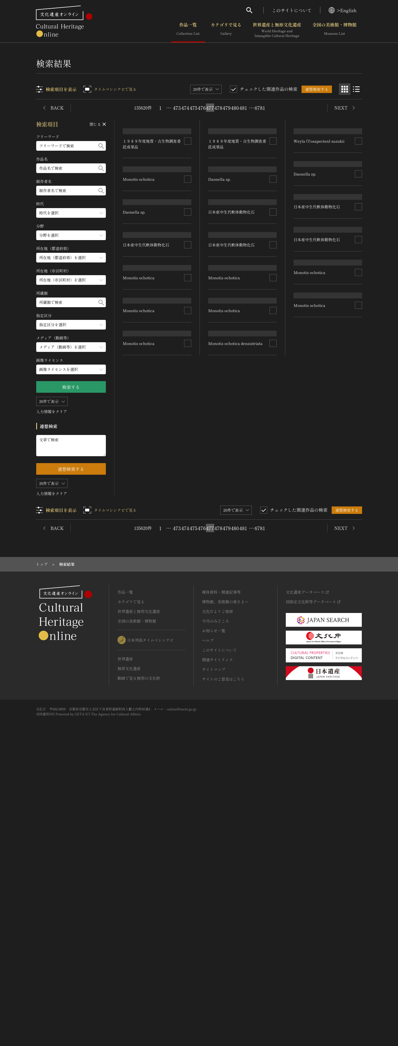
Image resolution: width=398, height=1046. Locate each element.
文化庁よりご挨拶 (217, 908)
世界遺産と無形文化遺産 (277, 30)
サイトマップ (213, 966)
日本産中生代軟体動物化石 (146, 495)
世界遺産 (125, 955)
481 (243, 107)
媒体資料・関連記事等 (221, 888)
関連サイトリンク (217, 956)
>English (343, 10)
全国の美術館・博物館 (334, 30)
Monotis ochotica (139, 304)
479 (227, 107)
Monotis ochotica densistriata (235, 781)
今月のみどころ (215, 917)
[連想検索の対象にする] (188, 203)
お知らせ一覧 (213, 927)
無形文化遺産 (129, 965)
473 (177, 107)
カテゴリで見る (226, 30)
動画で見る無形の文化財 (138, 975)
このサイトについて (292, 10)
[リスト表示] (356, 89)
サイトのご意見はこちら (223, 975)
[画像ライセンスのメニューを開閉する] (71, 369)
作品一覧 (188, 30)
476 (202, 107)
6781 (260, 107)
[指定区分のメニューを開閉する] (71, 325)
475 (193, 107)
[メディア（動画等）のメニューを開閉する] (71, 347)
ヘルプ (208, 937)
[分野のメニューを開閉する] (71, 235)
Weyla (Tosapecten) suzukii (319, 203)
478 (218, 107)
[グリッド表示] (344, 89)
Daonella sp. (134, 399)
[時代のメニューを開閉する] (71, 213)
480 (235, 107)
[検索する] (101, 146)
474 (185, 107)
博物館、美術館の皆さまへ (225, 898)
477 (210, 107)
